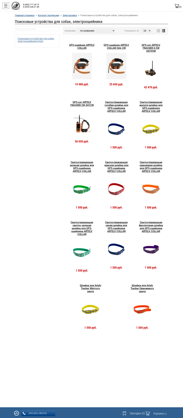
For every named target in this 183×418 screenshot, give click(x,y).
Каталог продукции (48, 15)
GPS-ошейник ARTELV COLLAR (82, 47)
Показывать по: (131, 30)
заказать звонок (35, 413)
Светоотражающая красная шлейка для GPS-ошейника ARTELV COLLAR (116, 167)
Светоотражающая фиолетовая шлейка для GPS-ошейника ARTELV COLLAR (151, 227)
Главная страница (24, 15)
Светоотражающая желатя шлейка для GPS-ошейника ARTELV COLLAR (151, 107)
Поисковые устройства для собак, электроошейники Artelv (36, 39)
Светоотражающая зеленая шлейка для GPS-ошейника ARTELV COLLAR (82, 167)
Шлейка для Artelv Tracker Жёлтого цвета (90, 288)
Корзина (160, 413)
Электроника (70, 15)
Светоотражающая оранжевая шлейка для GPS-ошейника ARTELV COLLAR (151, 167)
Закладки (137, 413)
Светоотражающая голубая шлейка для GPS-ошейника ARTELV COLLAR (116, 107)
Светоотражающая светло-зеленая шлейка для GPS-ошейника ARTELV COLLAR (82, 228)
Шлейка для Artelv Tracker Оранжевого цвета (142, 288)
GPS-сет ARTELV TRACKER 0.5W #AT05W (151, 48)
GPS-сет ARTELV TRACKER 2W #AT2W (82, 104)
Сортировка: (70, 30)
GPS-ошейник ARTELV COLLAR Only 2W (116, 47)
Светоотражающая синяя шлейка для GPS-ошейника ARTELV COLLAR (116, 227)
